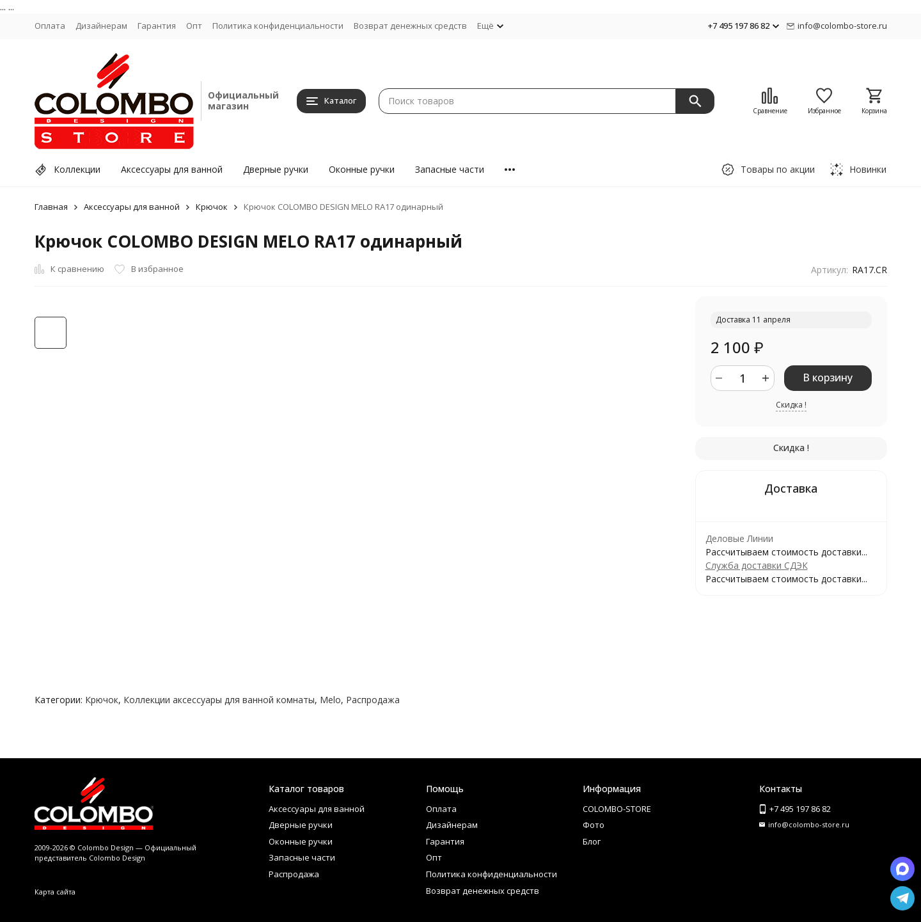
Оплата (50, 25)
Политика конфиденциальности (277, 25)
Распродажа (373, 700)
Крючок (212, 206)
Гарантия (157, 25)
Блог (592, 841)
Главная (51, 206)
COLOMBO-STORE (617, 809)
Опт (194, 25)
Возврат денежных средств (410, 25)
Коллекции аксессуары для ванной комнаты (219, 700)
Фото (593, 825)
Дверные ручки (275, 169)
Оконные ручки (362, 169)
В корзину (828, 377)
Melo (330, 700)
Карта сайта (55, 891)
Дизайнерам (101, 25)
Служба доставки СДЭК (756, 565)
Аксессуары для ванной (172, 169)
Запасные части (449, 169)
